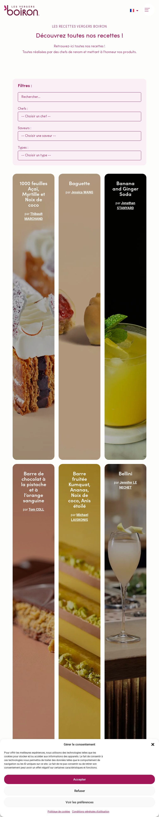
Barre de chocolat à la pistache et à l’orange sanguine (33, 487)
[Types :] (79, 155)
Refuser (79, 791)
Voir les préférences (80, 802)
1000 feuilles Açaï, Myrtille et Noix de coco (33, 194)
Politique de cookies (59, 811)
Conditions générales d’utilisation (90, 811)
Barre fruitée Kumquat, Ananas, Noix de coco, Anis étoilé (79, 489)
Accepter (79, 779)
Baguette (79, 183)
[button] (153, 744)
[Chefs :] (79, 116)
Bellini (125, 473)
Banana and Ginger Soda (125, 188)
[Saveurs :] (79, 136)
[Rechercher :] (79, 97)
